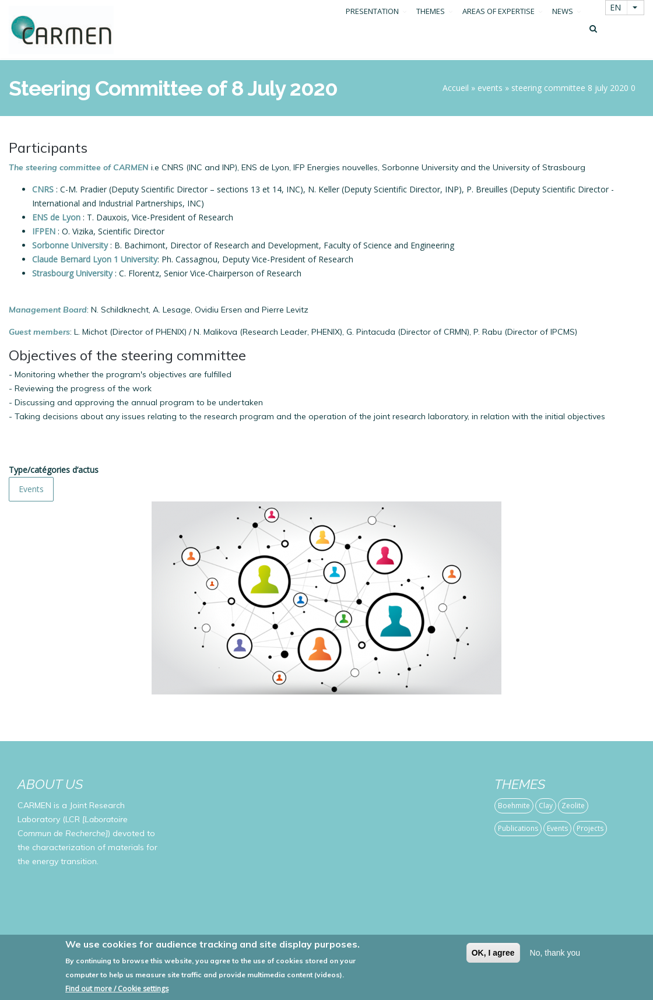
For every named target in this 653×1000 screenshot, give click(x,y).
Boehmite (514, 805)
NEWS (562, 31)
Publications (518, 828)
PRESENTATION (372, 31)
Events (31, 488)
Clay (546, 805)
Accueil (456, 87)
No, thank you (555, 952)
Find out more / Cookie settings (116, 989)
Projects (590, 828)
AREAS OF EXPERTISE (498, 31)
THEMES (430, 31)
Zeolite (573, 805)
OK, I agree (493, 952)
